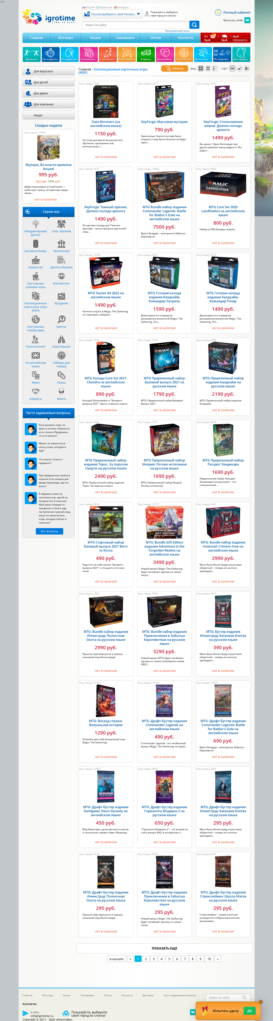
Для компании (44, 104)
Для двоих (41, 93)
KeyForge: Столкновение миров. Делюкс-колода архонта (223, 124)
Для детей (41, 82)
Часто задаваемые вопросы (180, 995)
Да (249, 1011)
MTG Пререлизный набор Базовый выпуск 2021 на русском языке (164, 380)
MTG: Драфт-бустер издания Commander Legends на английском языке (164, 723)
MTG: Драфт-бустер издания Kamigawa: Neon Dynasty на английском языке (105, 809)
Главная (36, 37)
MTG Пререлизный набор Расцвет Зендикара (223, 460)
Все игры (65, 37)
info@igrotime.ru (42, 1016)
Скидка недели (48, 125)
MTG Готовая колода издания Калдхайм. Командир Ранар (223, 295)
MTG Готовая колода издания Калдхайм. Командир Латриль (164, 295)
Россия (90, 7)
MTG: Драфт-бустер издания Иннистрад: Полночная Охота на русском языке (105, 894)
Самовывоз (125, 37)
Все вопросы (49, 531)
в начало (117, 957)
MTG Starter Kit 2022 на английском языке (106, 293)
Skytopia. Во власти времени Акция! (48, 167)
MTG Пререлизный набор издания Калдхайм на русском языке (223, 380)
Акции (95, 37)
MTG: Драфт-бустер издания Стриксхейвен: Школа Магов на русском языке (223, 894)
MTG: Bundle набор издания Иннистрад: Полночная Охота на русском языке (106, 634)
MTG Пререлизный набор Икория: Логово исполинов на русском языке (164, 462)
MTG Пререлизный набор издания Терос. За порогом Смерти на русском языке (106, 462)
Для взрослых (43, 71)
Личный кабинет (237, 12)
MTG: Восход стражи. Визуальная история (106, 721)
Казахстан (106, 7)
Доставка (148, 995)
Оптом (155, 37)
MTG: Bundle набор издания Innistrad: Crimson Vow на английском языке (223, 544)
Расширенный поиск (177, 31)
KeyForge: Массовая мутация (164, 120)
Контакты (186, 37)
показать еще (164, 946)
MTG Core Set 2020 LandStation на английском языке (223, 209)
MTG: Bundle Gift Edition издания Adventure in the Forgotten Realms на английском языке (164, 546)
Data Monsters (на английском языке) (105, 122)
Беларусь (123, 7)
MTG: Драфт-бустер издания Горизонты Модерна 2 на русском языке (164, 809)
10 (209, 957)
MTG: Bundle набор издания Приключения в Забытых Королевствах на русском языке (164, 636)
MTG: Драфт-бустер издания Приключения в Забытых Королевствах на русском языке (164, 896)
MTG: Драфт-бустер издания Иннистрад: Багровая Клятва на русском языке (223, 809)
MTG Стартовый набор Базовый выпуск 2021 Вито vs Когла (106, 544)
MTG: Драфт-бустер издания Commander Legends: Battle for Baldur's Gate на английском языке (223, 725)
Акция (38, 115)
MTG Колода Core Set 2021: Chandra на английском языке (106, 380)
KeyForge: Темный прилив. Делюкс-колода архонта (105, 207)
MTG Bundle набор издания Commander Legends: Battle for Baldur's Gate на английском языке (164, 211)
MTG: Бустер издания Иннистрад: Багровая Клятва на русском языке (223, 634)
